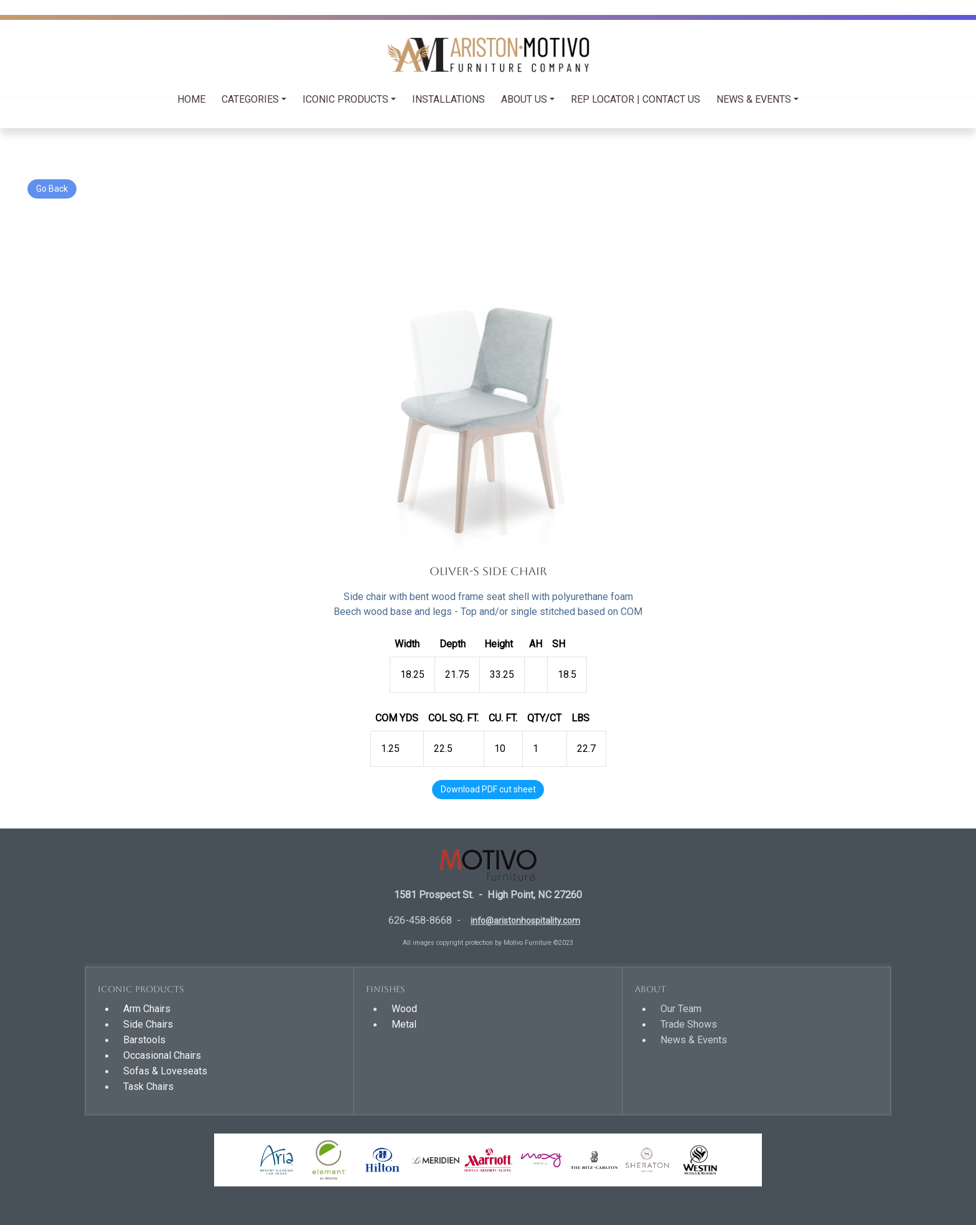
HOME (191, 99)
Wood (404, 1009)
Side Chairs (148, 1024)
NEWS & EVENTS (753, 99)
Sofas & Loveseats (165, 1071)
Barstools (144, 1040)
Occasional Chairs (162, 1055)
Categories (250, 99)
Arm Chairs (147, 1009)
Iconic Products (345, 99)
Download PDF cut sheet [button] (488, 789)
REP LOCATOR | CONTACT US (635, 99)
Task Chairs (148, 1086)
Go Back (52, 189)
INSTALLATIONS (448, 99)
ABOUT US (524, 99)
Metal (404, 1024)
